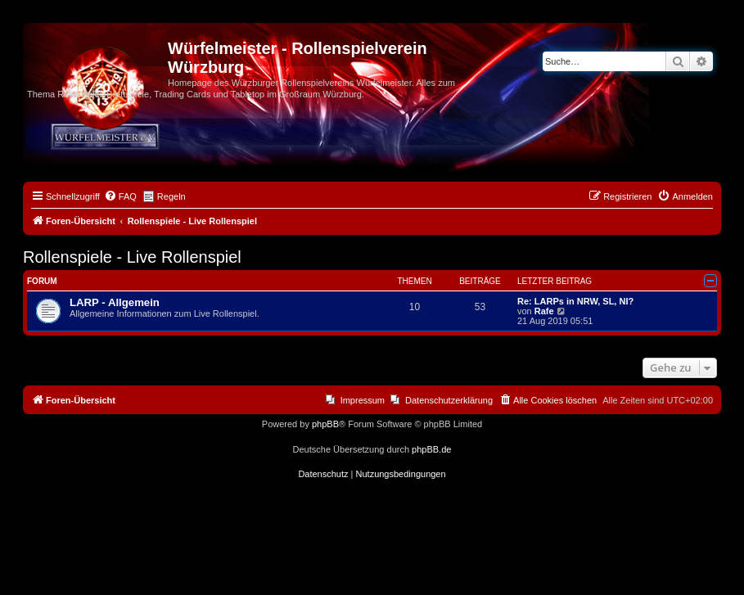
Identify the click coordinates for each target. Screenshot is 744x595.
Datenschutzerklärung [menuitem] (449, 400)
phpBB (325, 424)
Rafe (544, 311)
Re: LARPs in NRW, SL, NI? (575, 301)
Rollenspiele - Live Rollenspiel (132, 257)
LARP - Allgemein (115, 302)
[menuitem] (120, 196)
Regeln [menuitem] (171, 196)
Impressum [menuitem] (362, 400)
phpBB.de (431, 449)
